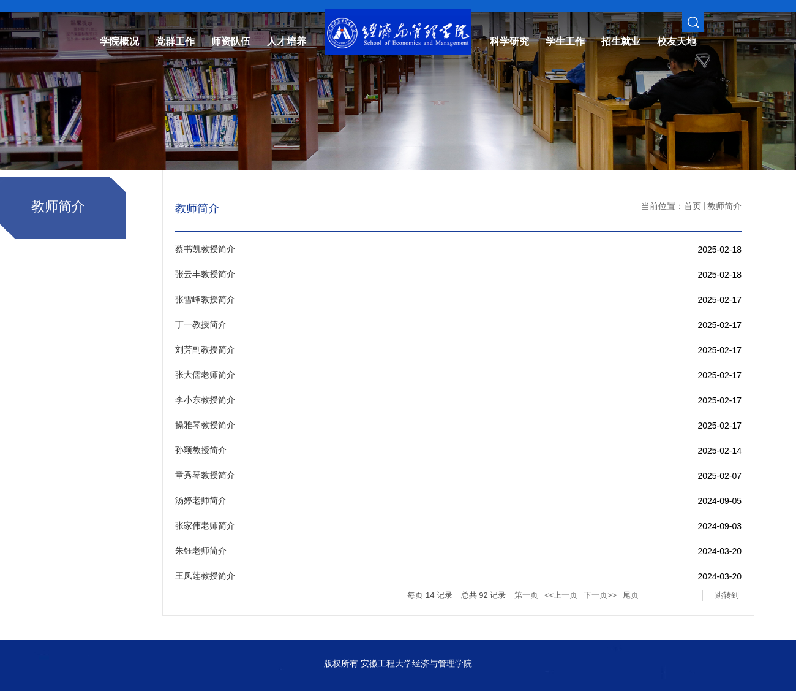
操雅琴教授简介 (205, 425)
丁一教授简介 (201, 324)
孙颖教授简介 (201, 450)
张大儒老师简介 (205, 375)
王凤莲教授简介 (205, 576)
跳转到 (728, 595)
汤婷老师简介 (201, 500)
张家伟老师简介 (205, 525)
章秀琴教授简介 (205, 475)
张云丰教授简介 (205, 274)
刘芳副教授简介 (205, 349)
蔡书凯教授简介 (205, 249)
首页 (692, 206)
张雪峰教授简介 (205, 299)
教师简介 (724, 206)
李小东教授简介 (205, 400)
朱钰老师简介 (201, 550)
